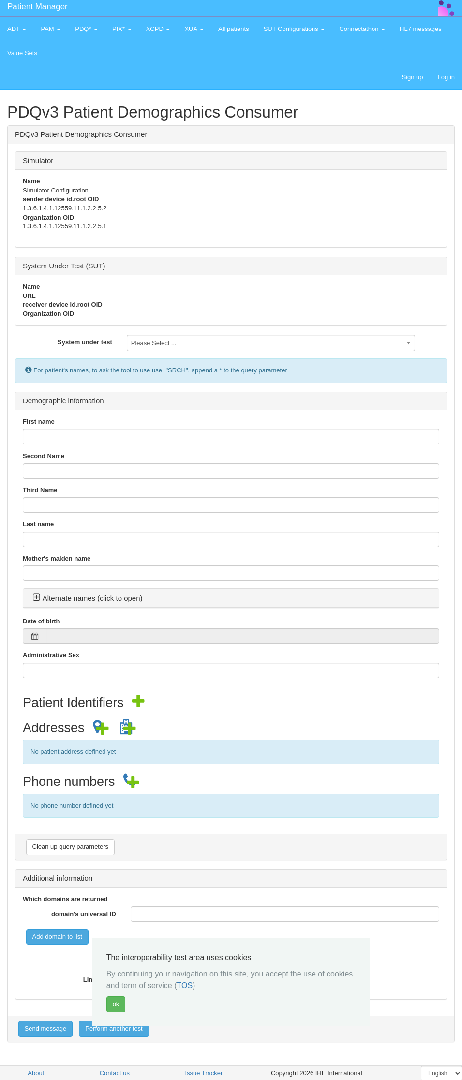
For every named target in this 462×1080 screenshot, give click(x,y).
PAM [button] (50, 28)
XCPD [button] (158, 28)
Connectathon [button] (362, 28)
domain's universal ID (83, 913)
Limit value (99, 979)
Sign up (412, 77)
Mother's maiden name (56, 558)
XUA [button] (194, 28)
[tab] (231, 598)
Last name (38, 524)
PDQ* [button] (86, 28)
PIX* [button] (122, 28)
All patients (233, 28)
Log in (446, 77)
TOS (185, 985)
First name (39, 421)
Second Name (43, 455)
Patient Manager (37, 6)
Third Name (40, 490)
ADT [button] (16, 28)
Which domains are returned (65, 898)
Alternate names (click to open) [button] (87, 598)
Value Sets (22, 53)
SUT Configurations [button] (294, 28)
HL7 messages (421, 28)
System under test (85, 342)
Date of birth (41, 621)
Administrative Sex (51, 655)
